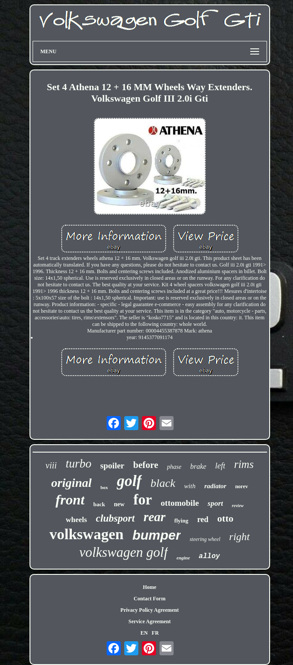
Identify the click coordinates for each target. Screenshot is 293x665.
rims (243, 464)
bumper (156, 535)
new (119, 504)
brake (198, 466)
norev (241, 486)
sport (215, 503)
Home (149, 587)
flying (181, 520)
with (190, 486)
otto (225, 518)
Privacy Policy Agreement (149, 610)
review (238, 505)
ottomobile (180, 503)
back (99, 504)
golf (129, 481)
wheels (76, 519)
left (220, 465)
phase (174, 467)
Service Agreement (149, 621)
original (71, 483)
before (145, 465)
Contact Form (149, 599)
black (163, 483)
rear (155, 517)
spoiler (112, 465)
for (143, 500)
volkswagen (86, 534)
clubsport (115, 518)
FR (155, 633)
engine (183, 557)
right (239, 536)
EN (144, 633)
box (104, 487)
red (202, 519)
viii (51, 465)
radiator (215, 486)
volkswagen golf (123, 552)
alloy (209, 556)
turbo (79, 463)
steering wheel (204, 539)
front (70, 500)
